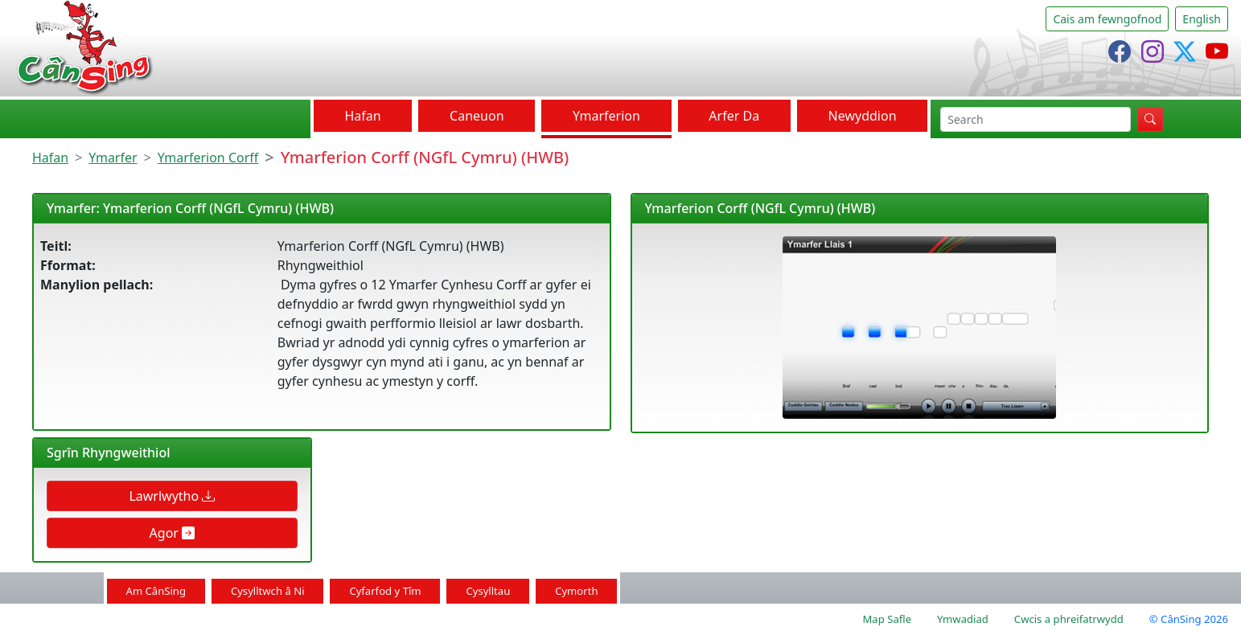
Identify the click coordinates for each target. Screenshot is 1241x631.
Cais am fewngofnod (1107, 19)
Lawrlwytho (172, 496)
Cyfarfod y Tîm (385, 591)
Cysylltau (488, 591)
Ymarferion (606, 116)
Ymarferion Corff (208, 157)
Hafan (362, 116)
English (1201, 19)
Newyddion (862, 116)
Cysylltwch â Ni (268, 591)
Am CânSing (156, 591)
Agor (172, 533)
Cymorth (576, 591)
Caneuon (476, 116)
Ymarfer (112, 157)
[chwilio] (1035, 119)
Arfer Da (734, 116)
